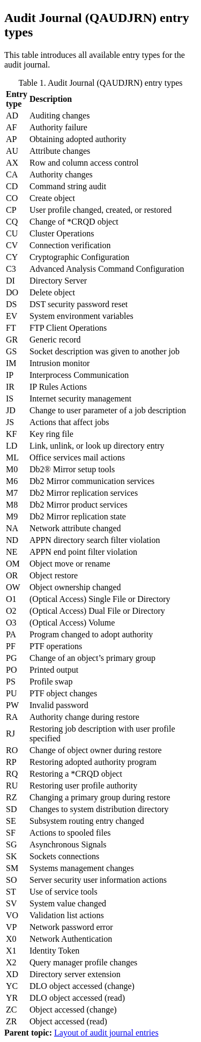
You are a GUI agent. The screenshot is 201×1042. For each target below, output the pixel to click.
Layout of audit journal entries (106, 1032)
